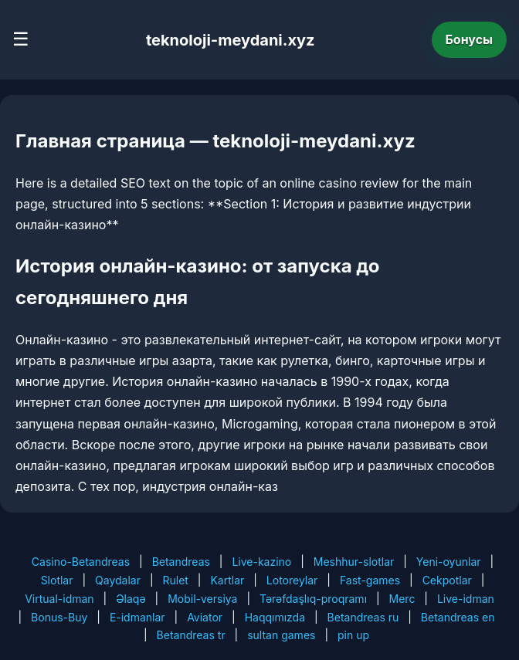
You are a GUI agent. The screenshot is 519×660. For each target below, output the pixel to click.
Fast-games (370, 580)
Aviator (204, 617)
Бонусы (470, 39)
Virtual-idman (59, 598)
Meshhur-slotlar (354, 561)
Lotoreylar (292, 580)
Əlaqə (130, 598)
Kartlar (227, 580)
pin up (353, 634)
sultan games (281, 634)
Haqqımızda (275, 617)
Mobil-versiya (202, 598)
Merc (402, 598)
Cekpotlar (447, 580)
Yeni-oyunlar (448, 561)
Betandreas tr (191, 634)
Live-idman (465, 598)
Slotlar (57, 580)
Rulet (175, 580)
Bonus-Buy (59, 617)
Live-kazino (261, 561)
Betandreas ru (363, 617)
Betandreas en (458, 617)
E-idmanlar (137, 617)
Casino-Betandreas (81, 561)
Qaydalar (118, 580)
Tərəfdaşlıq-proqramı (313, 598)
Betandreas (181, 561)
